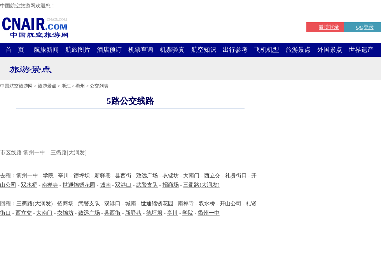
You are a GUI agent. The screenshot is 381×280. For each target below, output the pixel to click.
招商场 (171, 185)
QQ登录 (365, 27)
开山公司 (230, 203)
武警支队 (147, 185)
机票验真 (172, 49)
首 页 (14, 49)
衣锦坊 (171, 175)
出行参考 (235, 49)
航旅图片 (77, 49)
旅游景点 (298, 49)
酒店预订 (109, 49)
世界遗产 (361, 49)
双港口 (123, 185)
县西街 (123, 175)
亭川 (63, 175)
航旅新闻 (46, 49)
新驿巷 (102, 175)
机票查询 (140, 49)
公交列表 (99, 86)
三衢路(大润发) (201, 185)
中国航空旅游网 (16, 86)
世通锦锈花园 (79, 185)
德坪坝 (81, 175)
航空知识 (203, 49)
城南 (105, 185)
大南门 (191, 175)
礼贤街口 (236, 175)
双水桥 (29, 185)
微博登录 (329, 27)
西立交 (212, 175)
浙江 (66, 86)
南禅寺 (50, 185)
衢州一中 (27, 175)
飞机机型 (266, 49)
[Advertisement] (130, 130)
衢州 (80, 86)
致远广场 (147, 175)
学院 (48, 175)
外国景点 (329, 49)
